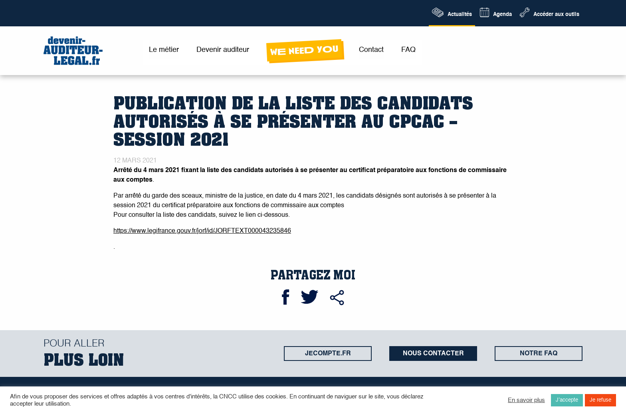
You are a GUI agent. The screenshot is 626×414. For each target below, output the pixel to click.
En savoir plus (526, 400)
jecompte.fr (328, 354)
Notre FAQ (538, 354)
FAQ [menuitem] (408, 49)
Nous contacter (433, 354)
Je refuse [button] (600, 400)
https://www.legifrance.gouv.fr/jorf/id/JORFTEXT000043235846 (202, 231)
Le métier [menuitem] (164, 49)
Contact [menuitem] (371, 49)
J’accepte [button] (567, 400)
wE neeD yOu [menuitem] (304, 50)
